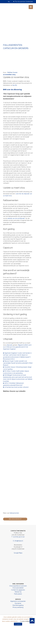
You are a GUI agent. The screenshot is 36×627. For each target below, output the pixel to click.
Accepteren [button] (18, 624)
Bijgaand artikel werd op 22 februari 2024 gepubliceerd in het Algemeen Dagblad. (17, 347)
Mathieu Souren (12, 72)
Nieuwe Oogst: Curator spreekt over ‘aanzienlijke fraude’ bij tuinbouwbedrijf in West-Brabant (18, 363)
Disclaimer (18, 603)
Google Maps (18, 553)
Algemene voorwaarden (18, 601)
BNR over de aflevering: (12, 89)
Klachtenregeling (18, 605)
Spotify (15, 85)
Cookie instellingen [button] (26, 621)
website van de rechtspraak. (16, 218)
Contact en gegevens (18, 590)
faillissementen (14, 513)
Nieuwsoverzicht (15, 519)
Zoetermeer (29, 1)
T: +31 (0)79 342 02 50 (18, 537)
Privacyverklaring (18, 607)
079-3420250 (21, 1)
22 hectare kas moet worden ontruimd (16, 387)
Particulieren (18, 594)
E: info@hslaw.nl (18, 541)
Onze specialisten (18, 588)
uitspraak (9, 345)
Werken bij (18, 592)
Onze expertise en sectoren (18, 586)
